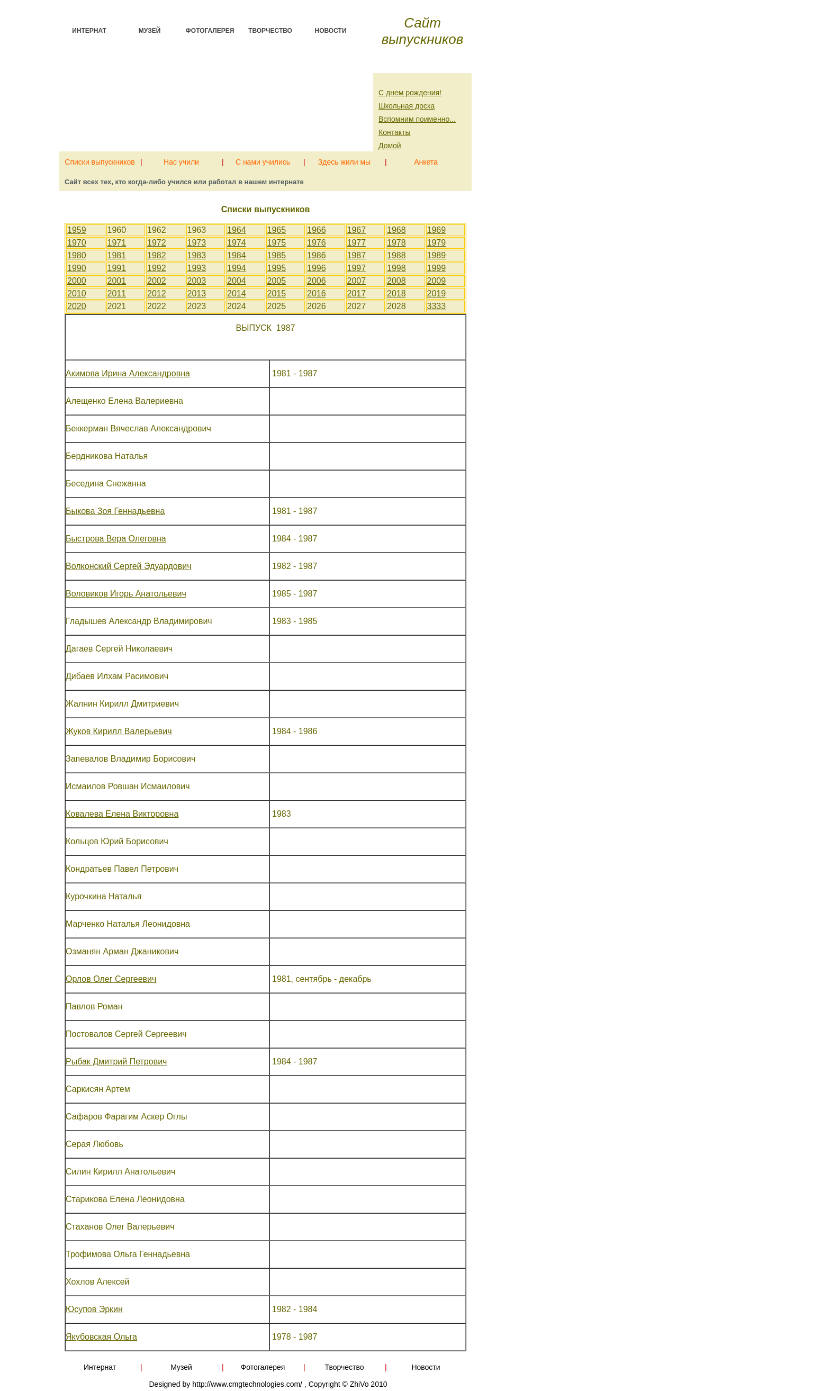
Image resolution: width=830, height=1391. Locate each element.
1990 (76, 268)
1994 (236, 268)
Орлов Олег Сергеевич (111, 978)
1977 (356, 242)
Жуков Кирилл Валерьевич (119, 731)
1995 (276, 268)
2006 (316, 280)
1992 (156, 268)
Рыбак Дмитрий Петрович (116, 1061)
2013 (196, 293)
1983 (196, 255)
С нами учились (263, 160)
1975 (276, 242)
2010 (76, 293)
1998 (396, 268)
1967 (356, 229)
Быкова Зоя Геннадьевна (115, 511)
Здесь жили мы (344, 160)
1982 (156, 255)
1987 (356, 255)
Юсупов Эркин (94, 1309)
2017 (356, 293)
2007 (356, 280)
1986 (316, 255)
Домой (389, 145)
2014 (236, 293)
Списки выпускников (99, 160)
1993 (196, 268)
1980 (76, 255)
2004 (236, 280)
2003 (196, 280)
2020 (76, 306)
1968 (396, 229)
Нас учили (181, 160)
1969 (436, 229)
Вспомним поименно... (417, 119)
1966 (316, 229)
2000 (76, 280)
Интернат (89, 30)
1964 (236, 229)
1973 (196, 242)
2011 (117, 293)
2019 (436, 293)
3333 (436, 306)
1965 (276, 229)
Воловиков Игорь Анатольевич (126, 593)
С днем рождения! (409, 92)
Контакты (394, 132)
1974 (236, 242)
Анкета (426, 160)
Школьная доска (406, 106)
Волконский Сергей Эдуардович (128, 566)
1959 (76, 229)
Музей (150, 30)
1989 (436, 255)
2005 (276, 280)
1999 (436, 268)
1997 (356, 268)
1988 (396, 255)
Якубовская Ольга (101, 1336)
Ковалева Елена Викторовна (122, 813)
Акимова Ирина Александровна (128, 373)
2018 (396, 293)
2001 (117, 280)
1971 (117, 242)
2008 (396, 280)
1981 (117, 255)
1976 (316, 242)
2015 (276, 293)
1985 (276, 255)
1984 (236, 255)
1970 (76, 242)
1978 (396, 242)
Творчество (270, 30)
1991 (117, 268)
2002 (156, 280)
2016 (316, 293)
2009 (436, 280)
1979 (436, 242)
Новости (330, 30)
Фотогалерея (210, 30)
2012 (156, 293)
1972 (156, 242)
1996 (316, 268)
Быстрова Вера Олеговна (116, 538)
